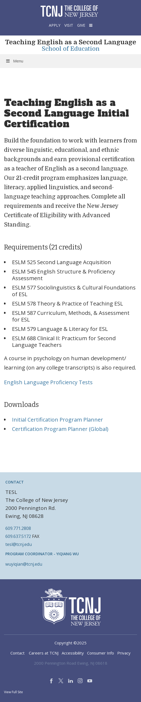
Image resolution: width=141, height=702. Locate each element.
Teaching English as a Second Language (70, 42)
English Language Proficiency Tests (48, 382)
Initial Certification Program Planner (57, 419)
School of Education (71, 48)
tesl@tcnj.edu (18, 544)
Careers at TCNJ (43, 653)
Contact (17, 653)
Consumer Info (100, 653)
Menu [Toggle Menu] (14, 61)
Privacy (124, 653)
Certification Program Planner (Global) (60, 429)
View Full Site (13, 692)
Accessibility (73, 653)
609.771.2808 (18, 528)
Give (81, 25)
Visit (68, 25)
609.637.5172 (18, 536)
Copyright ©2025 (70, 642)
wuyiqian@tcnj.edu (23, 564)
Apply (54, 25)
